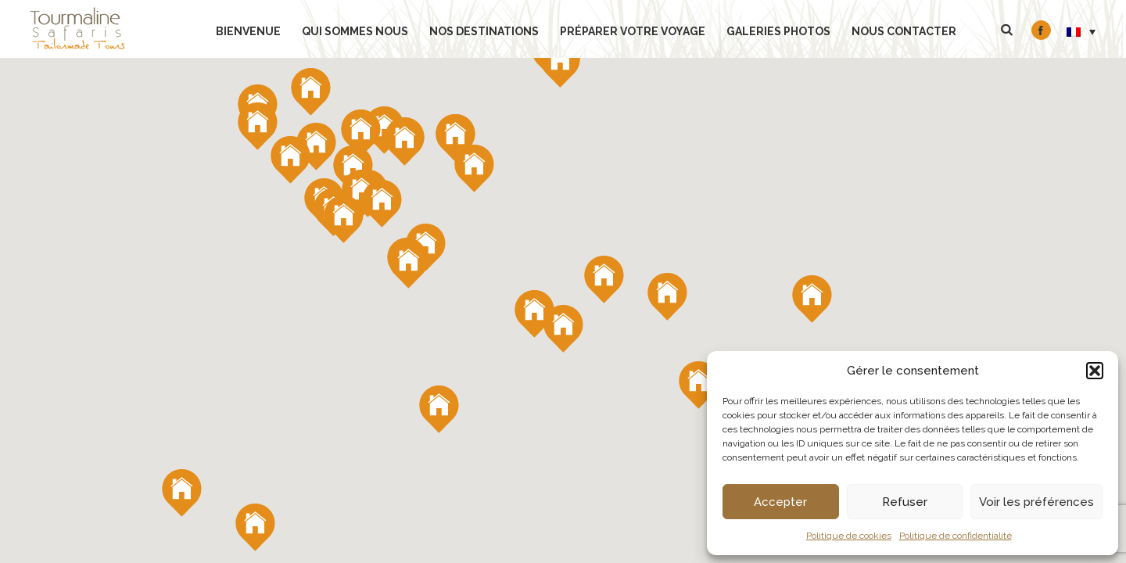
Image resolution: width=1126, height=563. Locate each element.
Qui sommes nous (355, 31)
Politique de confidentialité (955, 535)
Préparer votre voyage (632, 31)
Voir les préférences (1036, 502)
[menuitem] (1081, 31)
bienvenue (248, 31)
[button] (1095, 370)
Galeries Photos (778, 31)
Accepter (780, 502)
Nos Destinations (484, 31)
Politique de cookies (848, 535)
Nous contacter (904, 31)
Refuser (904, 502)
